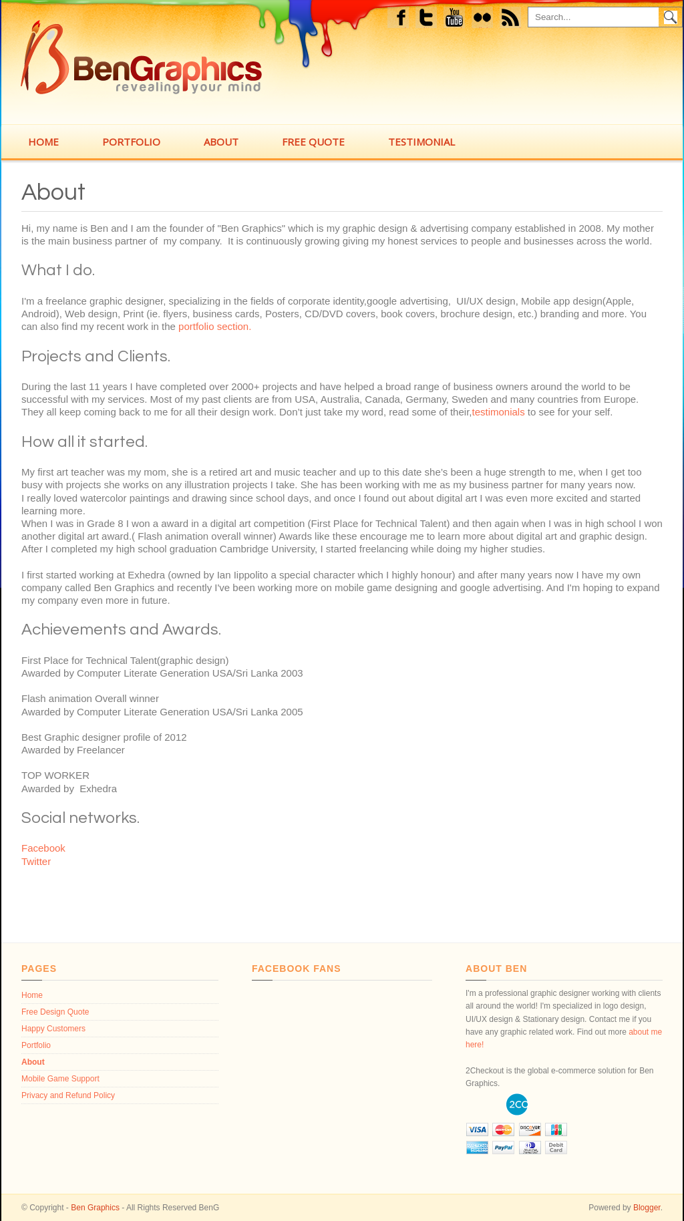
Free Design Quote (55, 1012)
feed (514, 19)
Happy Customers (53, 1028)
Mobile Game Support (60, 1078)
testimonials (498, 411)
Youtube (455, 19)
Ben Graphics (95, 1207)
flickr (486, 19)
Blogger (647, 1207)
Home (32, 995)
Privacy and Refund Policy (68, 1095)
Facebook (400, 19)
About (53, 192)
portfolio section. (214, 326)
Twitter (427, 19)
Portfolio (36, 1045)
